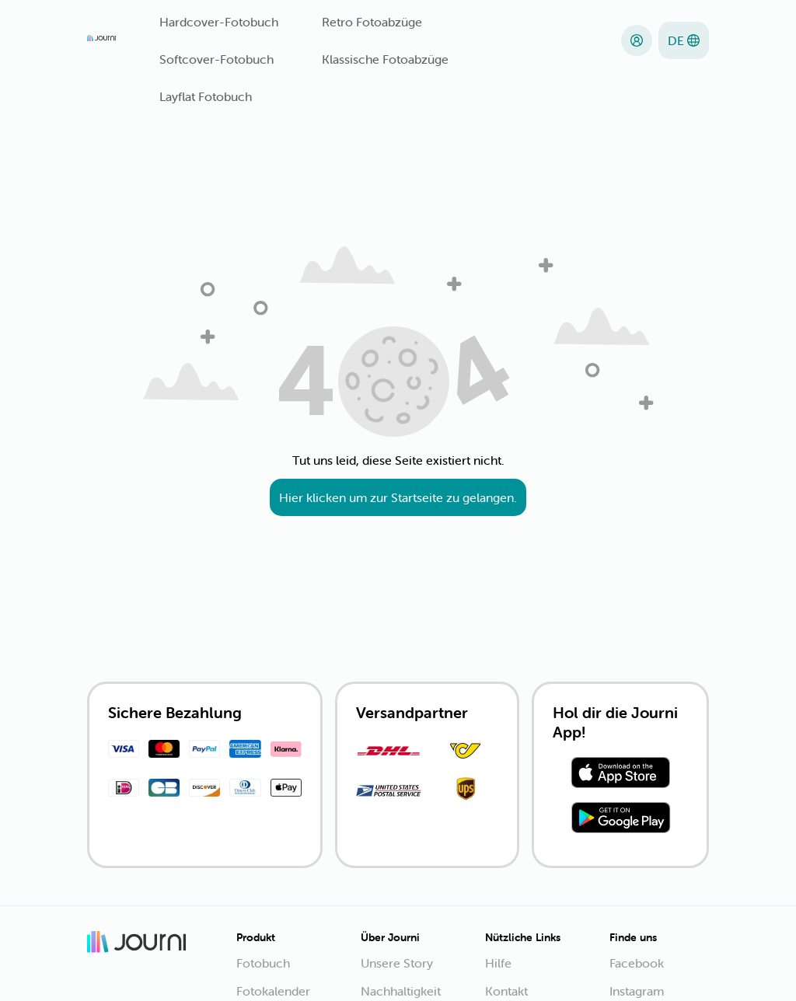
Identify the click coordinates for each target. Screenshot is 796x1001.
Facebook (636, 963)
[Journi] (101, 40)
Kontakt (506, 991)
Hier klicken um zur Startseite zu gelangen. (398, 497)
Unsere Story (397, 963)
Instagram (636, 991)
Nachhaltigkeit (401, 991)
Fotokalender (273, 991)
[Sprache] (683, 40)
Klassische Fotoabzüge (385, 59)
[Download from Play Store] (620, 820)
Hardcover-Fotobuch (218, 22)
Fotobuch (263, 963)
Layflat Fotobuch (205, 96)
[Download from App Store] (620, 775)
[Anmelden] (636, 40)
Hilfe (498, 963)
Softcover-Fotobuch (216, 59)
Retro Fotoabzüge (372, 22)
